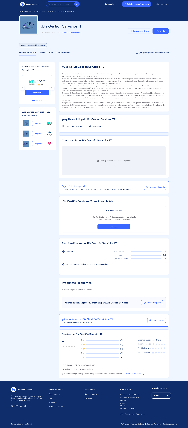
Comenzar (114, 227)
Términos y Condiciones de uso (165, 424)
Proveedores (90, 389)
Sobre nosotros (54, 394)
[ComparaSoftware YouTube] (16, 405)
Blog (50, 398)
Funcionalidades (63, 52)
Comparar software (139, 31)
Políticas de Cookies (145, 424)
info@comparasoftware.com (132, 414)
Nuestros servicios (91, 394)
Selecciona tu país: (159, 388)
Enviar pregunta (152, 302)
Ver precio (161, 31)
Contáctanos (125, 389)
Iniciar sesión (161, 4)
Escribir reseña (156, 320)
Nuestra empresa (56, 389)
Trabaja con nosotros (56, 407)
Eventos (52, 402)
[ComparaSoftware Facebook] (20, 405)
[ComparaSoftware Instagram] (25, 405)
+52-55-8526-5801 (127, 408)
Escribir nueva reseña (72, 32)
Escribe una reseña (136, 373)
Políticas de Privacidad (129, 424)
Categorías (111, 4)
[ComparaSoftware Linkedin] (12, 405)
